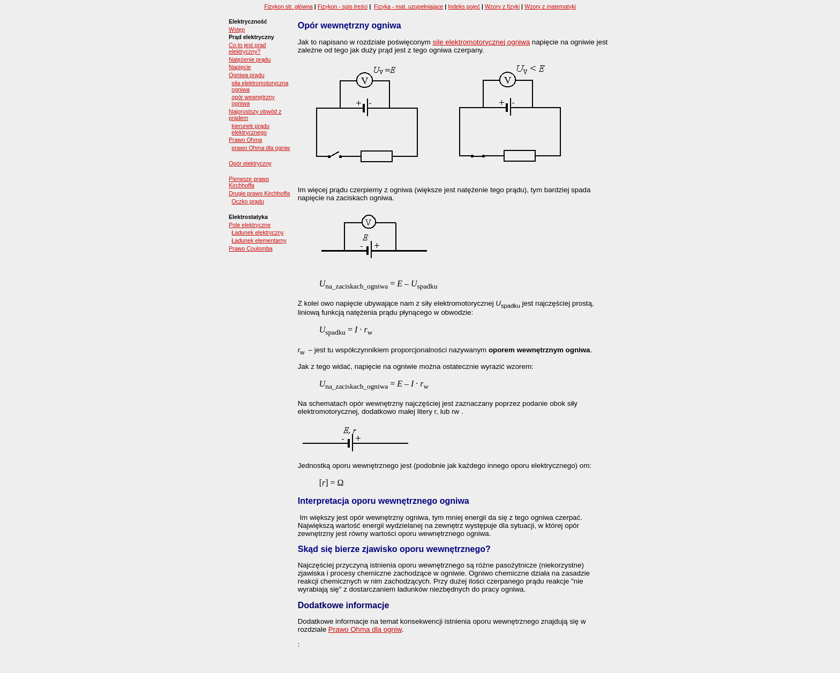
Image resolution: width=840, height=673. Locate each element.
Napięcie (240, 67)
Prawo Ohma (245, 140)
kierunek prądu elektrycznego (250, 129)
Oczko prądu (247, 201)
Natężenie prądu (250, 59)
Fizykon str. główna (288, 6)
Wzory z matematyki (550, 6)
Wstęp (237, 29)
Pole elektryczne (250, 225)
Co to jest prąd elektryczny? (247, 48)
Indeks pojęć (464, 6)
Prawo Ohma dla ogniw (365, 629)
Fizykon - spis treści (343, 6)
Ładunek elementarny (259, 240)
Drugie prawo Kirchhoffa (259, 193)
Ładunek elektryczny (257, 232)
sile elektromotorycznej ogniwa (481, 42)
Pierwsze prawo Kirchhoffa (249, 182)
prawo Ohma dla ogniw (260, 148)
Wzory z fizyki (502, 6)
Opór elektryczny (250, 163)
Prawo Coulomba (251, 248)
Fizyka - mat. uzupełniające (408, 6)
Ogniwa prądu (246, 75)
